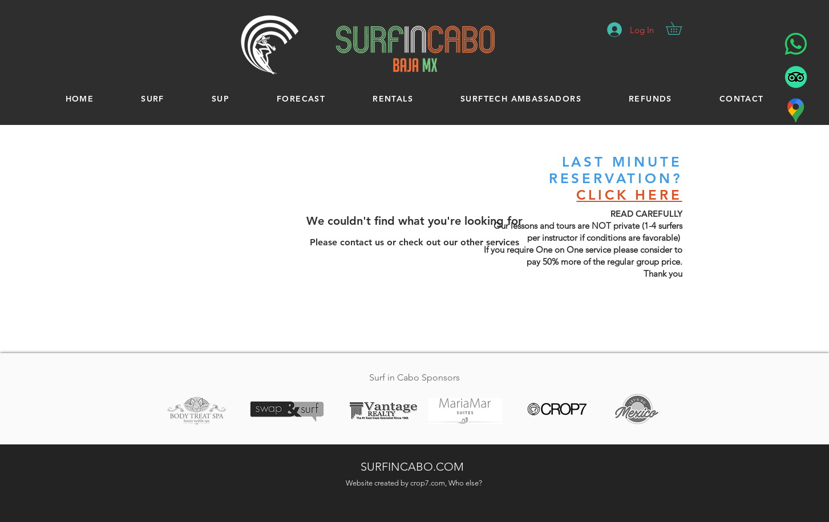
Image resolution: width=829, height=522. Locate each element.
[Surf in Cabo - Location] (796, 110)
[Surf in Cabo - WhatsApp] (796, 44)
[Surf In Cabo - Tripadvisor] (796, 77)
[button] (680, 28)
